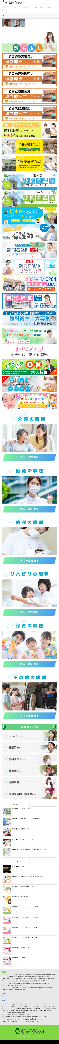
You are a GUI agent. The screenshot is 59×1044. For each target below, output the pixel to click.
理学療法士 (14, 1014)
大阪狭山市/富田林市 (44, 976)
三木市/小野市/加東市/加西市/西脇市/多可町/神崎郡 (26, 982)
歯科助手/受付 (13, 1006)
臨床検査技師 (12, 1004)
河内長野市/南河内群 (7, 978)
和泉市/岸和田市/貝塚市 (29, 978)
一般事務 (7, 1019)
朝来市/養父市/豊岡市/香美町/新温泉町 (41, 983)
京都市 (7, 987)
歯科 (2, 1006)
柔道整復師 (25, 1019)
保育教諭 (23, 1016)
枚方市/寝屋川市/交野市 (51, 974)
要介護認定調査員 (28, 1010)
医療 (2, 1003)
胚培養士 (22, 1004)
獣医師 (7, 1018)
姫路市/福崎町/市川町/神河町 (9, 982)
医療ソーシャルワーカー (30, 1004)
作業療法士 (8, 1014)
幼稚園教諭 (17, 1016)
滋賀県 (3, 995)
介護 (2, 1008)
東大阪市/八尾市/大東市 (19, 976)
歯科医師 (25, 1006)
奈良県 (3, 991)
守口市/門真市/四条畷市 (8, 976)
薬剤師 (30, 1003)
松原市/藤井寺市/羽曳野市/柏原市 (32, 976)
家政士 (11, 1019)
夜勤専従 (24, 1008)
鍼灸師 (30, 1019)
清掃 (34, 1018)
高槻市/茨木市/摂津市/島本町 (19, 974)
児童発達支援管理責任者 (37, 1016)
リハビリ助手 (27, 1014)
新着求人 (15, 804)
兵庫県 (3, 980)
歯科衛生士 (7, 1006)
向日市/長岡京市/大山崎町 (19, 989)
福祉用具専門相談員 (16, 1012)
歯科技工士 (20, 1006)
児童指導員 (28, 1016)
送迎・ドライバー (18, 1019)
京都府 (3, 987)
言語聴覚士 (20, 1014)
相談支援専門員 (6, 1010)
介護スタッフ (7, 1008)
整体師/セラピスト (48, 1019)
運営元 (39, 1036)
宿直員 (29, 1021)
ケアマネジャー (30, 1008)
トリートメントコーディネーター (35, 1006)
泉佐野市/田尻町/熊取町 (40, 978)
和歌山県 (3, 993)
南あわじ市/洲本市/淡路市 (8, 985)
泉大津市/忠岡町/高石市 (18, 978)
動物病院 (3, 1018)
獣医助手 (38, 1018)
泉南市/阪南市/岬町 (50, 978)
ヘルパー (13, 1008)
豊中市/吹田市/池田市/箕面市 (32, 974)
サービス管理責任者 (7, 1012)
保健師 (38, 1003)
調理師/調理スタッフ (16, 1021)
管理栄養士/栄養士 (6, 1021)
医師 (26, 1003)
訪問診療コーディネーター (49, 1006)
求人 (4, 6)
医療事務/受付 (16, 1003)
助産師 (34, 1003)
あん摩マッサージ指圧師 (38, 1019)
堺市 (10, 974)
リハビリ (3, 1014)
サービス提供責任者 (47, 1010)
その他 (3, 1019)
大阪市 (7, 974)
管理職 (23, 1012)
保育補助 (45, 1016)
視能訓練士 (50, 1003)
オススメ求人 (15, 862)
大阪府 (3, 974)
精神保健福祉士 (19, 1010)
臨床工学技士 (5, 1004)
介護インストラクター (37, 1010)
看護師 (6, 1003)
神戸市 (7, 980)
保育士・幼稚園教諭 (6, 1016)
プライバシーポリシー (32, 1036)
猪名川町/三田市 (18, 985)
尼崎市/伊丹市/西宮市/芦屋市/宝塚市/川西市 (19, 980)
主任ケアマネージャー (39, 1008)
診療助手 (22, 1003)
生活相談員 (48, 1008)
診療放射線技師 (44, 1003)
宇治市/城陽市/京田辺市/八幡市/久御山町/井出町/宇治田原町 (40, 987)
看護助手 (10, 1003)
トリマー (18, 1018)
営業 (33, 1021)
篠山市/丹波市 (29, 983)
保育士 (12, 1016)
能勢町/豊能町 (42, 974)
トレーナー (23, 1018)
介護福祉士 (18, 1008)
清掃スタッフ (24, 1021)
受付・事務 (29, 1018)
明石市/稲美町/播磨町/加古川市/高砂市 (37, 980)
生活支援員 (53, 1008)
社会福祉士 (12, 1010)
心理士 (17, 1004)
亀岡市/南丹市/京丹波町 (8, 989)
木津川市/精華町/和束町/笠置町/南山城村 (18, 987)
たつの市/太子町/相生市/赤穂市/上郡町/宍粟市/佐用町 (14, 983)
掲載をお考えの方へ (22, 1036)
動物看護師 (12, 1018)
